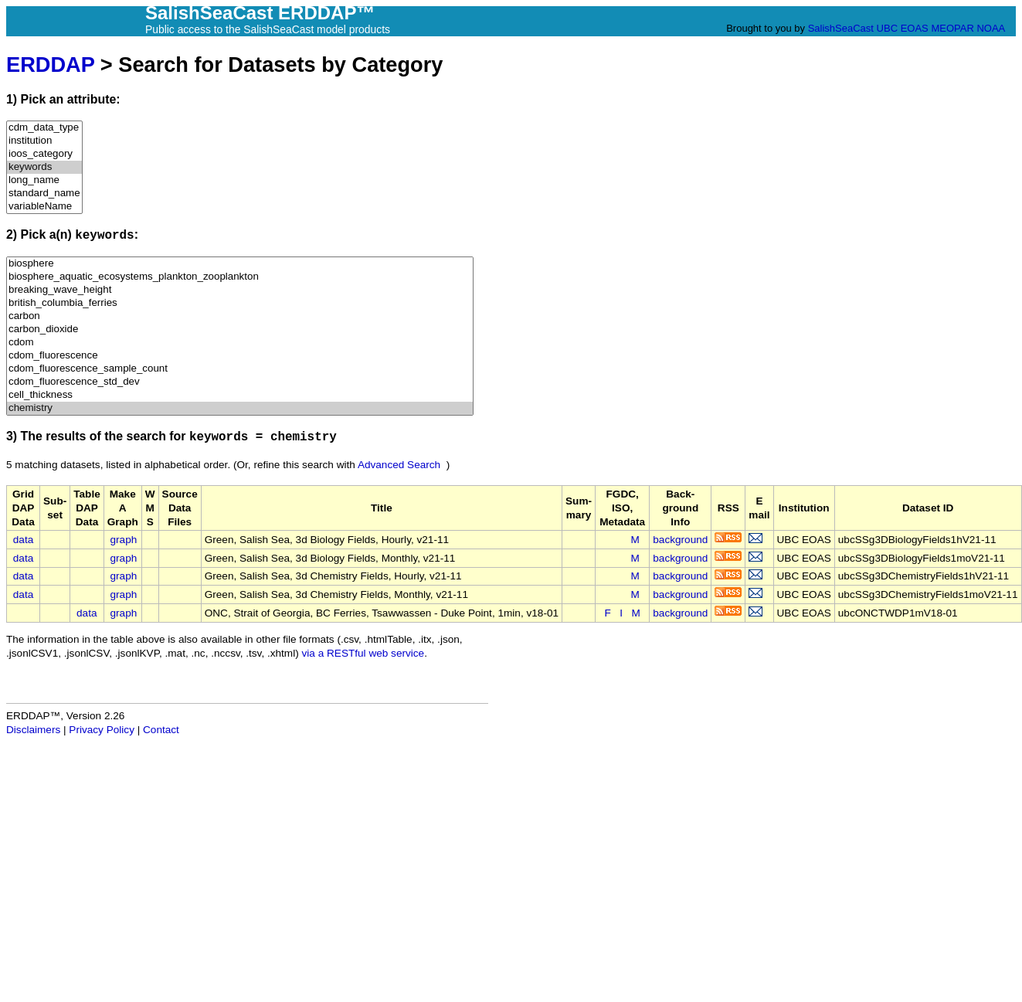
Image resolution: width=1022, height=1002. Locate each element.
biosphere (240, 263)
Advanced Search (399, 464)
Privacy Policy (101, 729)
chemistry (240, 408)
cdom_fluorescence (240, 355)
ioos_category (44, 154)
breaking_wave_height (240, 290)
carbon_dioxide (240, 329)
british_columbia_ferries (240, 303)
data (23, 539)
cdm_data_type (44, 127)
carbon (240, 316)
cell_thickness (240, 395)
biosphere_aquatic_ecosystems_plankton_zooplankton (240, 277)
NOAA (990, 28)
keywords (44, 167)
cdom (240, 342)
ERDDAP (50, 64)
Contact (161, 729)
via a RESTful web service (363, 653)
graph (124, 539)
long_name (44, 180)
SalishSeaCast (841, 28)
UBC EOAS (903, 28)
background (680, 539)
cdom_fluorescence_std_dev (240, 382)
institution (44, 141)
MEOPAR (952, 28)
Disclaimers (33, 729)
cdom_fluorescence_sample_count (240, 368)
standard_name (44, 193)
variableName (44, 206)
